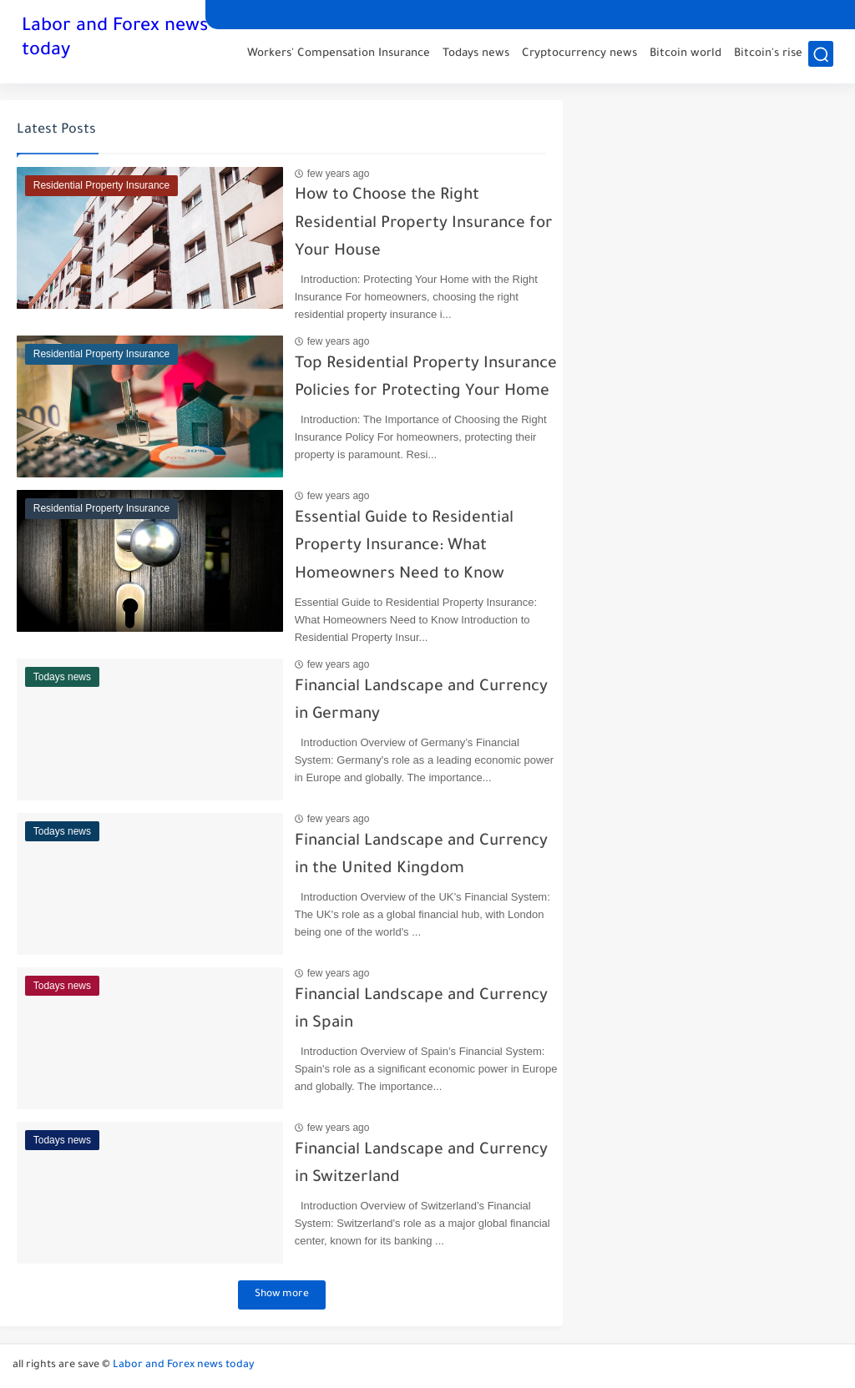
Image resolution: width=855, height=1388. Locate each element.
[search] (820, 55)
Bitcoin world (685, 54)
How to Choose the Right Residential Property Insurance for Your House (409, 223)
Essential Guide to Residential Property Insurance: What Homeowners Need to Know (389, 546)
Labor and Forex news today (115, 40)
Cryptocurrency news (579, 54)
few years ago (323, 173)
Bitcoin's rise (768, 54)
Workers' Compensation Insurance (338, 54)
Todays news (476, 54)
